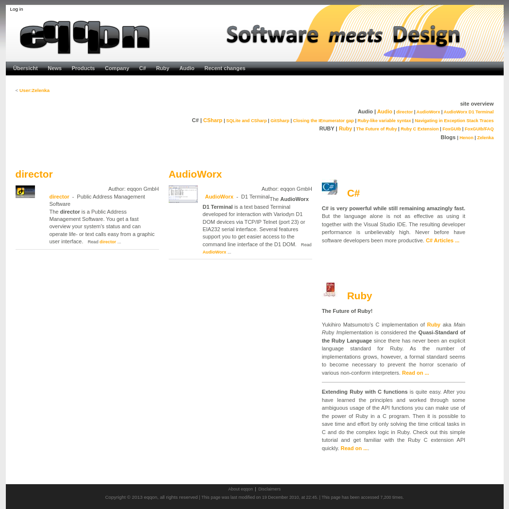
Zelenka (485, 137)
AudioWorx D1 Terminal (469, 111)
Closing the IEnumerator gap (323, 120)
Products (83, 68)
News (55, 68)
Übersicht (25, 68)
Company (117, 68)
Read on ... (415, 373)
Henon (466, 137)
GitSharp (279, 120)
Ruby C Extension (420, 129)
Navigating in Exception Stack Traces (454, 120)
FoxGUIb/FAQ (479, 129)
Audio (186, 68)
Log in (16, 9)
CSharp (212, 120)
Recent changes (225, 68)
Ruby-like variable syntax (384, 120)
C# (142, 68)
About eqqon (240, 489)
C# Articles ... (442, 240)
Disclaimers (269, 489)
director (404, 111)
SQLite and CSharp (246, 120)
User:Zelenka (34, 90)
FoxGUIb (451, 129)
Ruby (163, 68)
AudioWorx (428, 111)
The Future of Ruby (376, 129)
